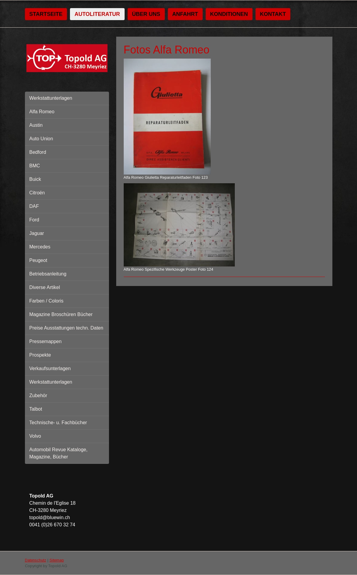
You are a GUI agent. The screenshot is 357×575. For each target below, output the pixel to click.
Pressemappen (45, 341)
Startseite (46, 14)
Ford (34, 219)
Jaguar (36, 233)
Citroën (37, 192)
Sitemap (57, 560)
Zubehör (38, 395)
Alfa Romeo (42, 111)
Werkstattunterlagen (50, 98)
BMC (34, 165)
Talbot (35, 409)
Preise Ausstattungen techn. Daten (66, 327)
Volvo (35, 436)
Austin (36, 125)
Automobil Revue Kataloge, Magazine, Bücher (58, 453)
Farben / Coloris (46, 300)
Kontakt (273, 14)
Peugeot (38, 260)
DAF (34, 206)
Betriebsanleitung (48, 273)
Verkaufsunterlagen (50, 368)
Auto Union (41, 138)
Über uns (146, 14)
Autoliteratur (97, 14)
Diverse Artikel (44, 287)
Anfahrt (185, 14)
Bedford (37, 152)
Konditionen (229, 14)
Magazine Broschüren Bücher (61, 314)
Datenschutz (35, 560)
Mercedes (39, 246)
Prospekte (40, 354)
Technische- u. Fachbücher (58, 422)
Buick (35, 179)
